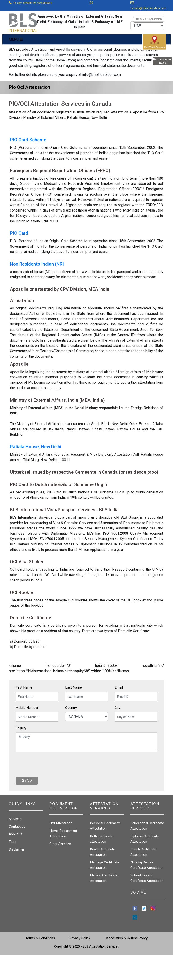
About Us (16, 834)
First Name (24, 687)
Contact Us (17, 826)
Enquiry (21, 728)
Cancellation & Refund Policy (126, 938)
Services (15, 819)
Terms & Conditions (40, 938)
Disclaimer (16, 849)
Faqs (12, 842)
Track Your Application (149, 19)
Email (119, 687)
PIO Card (19, 233)
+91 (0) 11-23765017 (22, 3)
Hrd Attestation (60, 823)
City (117, 708)
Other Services (60, 844)
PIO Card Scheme (28, 139)
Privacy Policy (79, 938)
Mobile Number (27, 708)
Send (27, 780)
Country (71, 708)
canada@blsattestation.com (148, 8)
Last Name (73, 687)
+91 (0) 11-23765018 (42, 3)
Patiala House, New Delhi (35, 446)
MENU (16, 39)
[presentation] (50, 764)
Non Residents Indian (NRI (37, 264)
